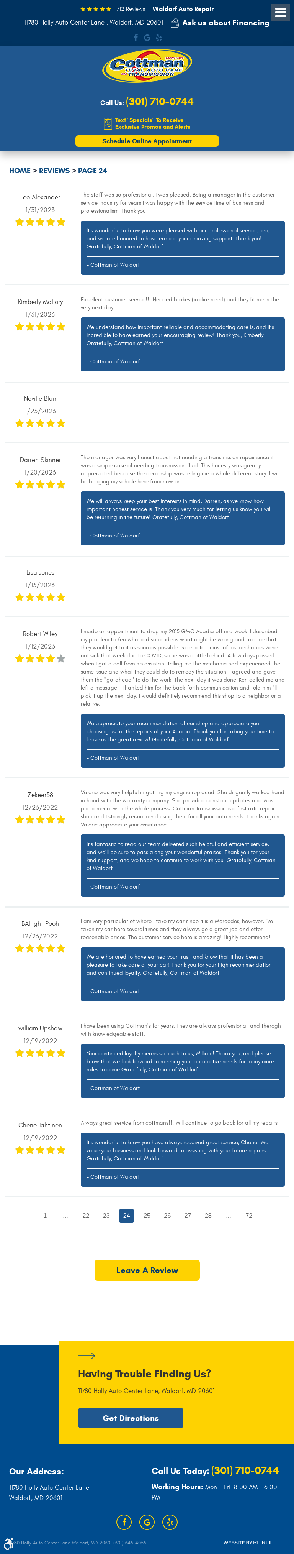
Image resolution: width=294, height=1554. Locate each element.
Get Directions (130, 1418)
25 (147, 1215)
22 (85, 1215)
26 (167, 1215)
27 (188, 1215)
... (65, 1215)
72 (249, 1215)
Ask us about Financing (226, 23)
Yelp (158, 37)
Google (147, 37)
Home (20, 171)
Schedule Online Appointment (147, 141)
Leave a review (147, 1271)
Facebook (135, 37)
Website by (247, 1543)
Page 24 (92, 171)
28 (208, 1215)
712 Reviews (131, 9)
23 (106, 1215)
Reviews (54, 171)
